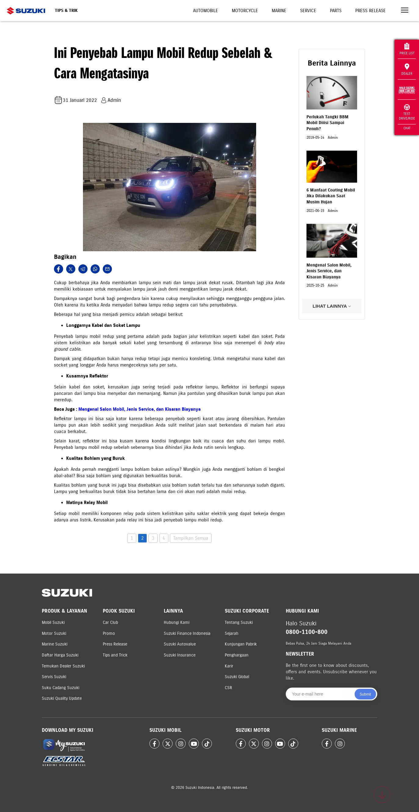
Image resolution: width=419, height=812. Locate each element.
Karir (229, 666)
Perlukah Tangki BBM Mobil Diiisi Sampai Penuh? (327, 122)
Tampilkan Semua (190, 538)
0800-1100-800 (307, 632)
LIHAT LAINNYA (332, 306)
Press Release (370, 10)
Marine (279, 10)
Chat (406, 128)
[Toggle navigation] (404, 11)
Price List (406, 49)
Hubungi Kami (176, 622)
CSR (228, 687)
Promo (109, 633)
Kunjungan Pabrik (241, 644)
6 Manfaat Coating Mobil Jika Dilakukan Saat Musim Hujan (330, 196)
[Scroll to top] (382, 794)
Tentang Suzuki (239, 622)
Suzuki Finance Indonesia (187, 633)
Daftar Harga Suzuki (60, 655)
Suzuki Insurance (179, 655)
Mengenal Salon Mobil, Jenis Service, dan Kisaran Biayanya (139, 409)
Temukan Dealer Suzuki (63, 666)
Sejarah (231, 633)
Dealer (406, 69)
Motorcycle (245, 10)
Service (308, 10)
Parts (336, 10)
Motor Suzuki (54, 633)
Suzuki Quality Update (62, 698)
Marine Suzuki (54, 644)
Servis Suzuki (54, 676)
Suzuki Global (237, 676)
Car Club (110, 622)
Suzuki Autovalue (180, 644)
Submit (365, 694)
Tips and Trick (115, 655)
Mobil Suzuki (53, 622)
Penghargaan (237, 655)
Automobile (205, 10)
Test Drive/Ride (407, 112)
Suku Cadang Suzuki (60, 687)
